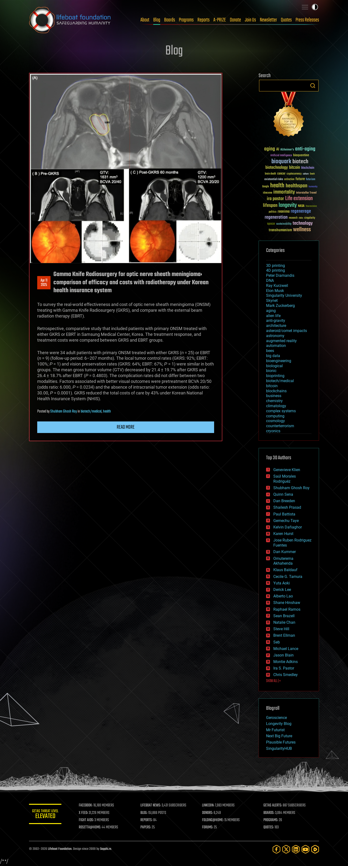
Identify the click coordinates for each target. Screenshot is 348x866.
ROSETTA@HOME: (91, 827)
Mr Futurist (275, 730)
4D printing (275, 270)
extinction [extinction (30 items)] (289, 179)
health (107, 411)
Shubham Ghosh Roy (63, 411)
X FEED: (84, 813)
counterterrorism (280, 426)
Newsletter (268, 20)
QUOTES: (269, 827)
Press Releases (307, 20)
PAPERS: (146, 827)
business (273, 395)
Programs (186, 20)
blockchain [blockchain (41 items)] (307, 168)
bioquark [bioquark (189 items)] (281, 161)
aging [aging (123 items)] (269, 149)
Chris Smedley (285, 674)
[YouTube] (305, 849)
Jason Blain (283, 655)
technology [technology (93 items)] (303, 223)
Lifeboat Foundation (60, 849)
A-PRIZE (219, 20)
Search (313, 85)
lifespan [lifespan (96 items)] (270, 205)
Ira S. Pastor (283, 668)
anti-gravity (275, 320)
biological (274, 366)
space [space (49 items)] (271, 224)
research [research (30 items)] (293, 218)
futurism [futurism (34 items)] (310, 179)
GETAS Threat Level (46, 814)
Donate (235, 20)
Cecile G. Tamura (287, 576)
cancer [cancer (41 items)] (281, 174)
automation (276, 345)
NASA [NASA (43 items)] (301, 206)
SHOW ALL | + (273, 681)
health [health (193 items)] (277, 185)
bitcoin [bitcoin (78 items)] (294, 167)
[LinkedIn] (296, 849)
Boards (169, 20)
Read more (126, 427)
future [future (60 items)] (300, 179)
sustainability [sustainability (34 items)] (283, 224)
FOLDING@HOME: (213, 820)
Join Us (250, 20)
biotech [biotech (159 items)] (300, 161)
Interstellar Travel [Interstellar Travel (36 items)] (306, 193)
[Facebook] (276, 849)
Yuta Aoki (281, 583)
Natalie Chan (284, 622)
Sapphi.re (105, 849)
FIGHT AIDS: (87, 820)
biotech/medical (91, 411)
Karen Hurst (283, 533)
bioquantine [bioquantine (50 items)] (301, 155)
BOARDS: (269, 813)
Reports (203, 20)
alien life (273, 315)
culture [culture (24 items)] (306, 174)
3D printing (275, 265)
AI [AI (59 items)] (277, 149)
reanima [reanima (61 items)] (284, 211)
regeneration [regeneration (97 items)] (276, 217)
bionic (271, 370)
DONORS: (208, 813)
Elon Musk (275, 290)
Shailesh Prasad (287, 507)
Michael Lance (285, 648)
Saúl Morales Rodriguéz (284, 479)
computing (275, 416)
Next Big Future (279, 736)
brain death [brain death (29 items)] (270, 174)
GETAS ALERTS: (273, 805)
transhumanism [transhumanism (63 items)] (280, 230)
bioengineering (278, 361)
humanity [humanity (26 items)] (313, 186)
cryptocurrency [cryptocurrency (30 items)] (294, 174)
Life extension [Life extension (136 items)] (299, 199)
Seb (276, 642)
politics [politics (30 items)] (272, 212)
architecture (276, 325)
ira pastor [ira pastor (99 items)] (275, 199)
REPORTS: (147, 820)
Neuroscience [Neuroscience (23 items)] (311, 206)
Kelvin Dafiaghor (287, 527)
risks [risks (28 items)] (301, 217)
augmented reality (281, 340)
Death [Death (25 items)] (312, 174)
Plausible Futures (281, 742)
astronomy (275, 335)
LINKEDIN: (209, 805)
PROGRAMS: (271, 820)
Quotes (286, 20)
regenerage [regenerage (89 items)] (301, 211)
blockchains (276, 391)
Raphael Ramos (286, 609)
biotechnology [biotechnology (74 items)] (276, 167)
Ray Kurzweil (277, 285)
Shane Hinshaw (286, 602)
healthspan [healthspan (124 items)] (296, 186)
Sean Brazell (284, 616)
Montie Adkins (285, 661)
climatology (276, 406)
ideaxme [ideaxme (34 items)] (267, 193)
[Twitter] (286, 849)
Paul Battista (284, 514)
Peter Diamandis (280, 275)
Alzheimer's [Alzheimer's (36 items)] (287, 150)
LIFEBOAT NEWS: (151, 805)
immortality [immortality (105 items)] (284, 192)
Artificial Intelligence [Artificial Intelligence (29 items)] (281, 155)
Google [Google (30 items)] (265, 186)
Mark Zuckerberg (280, 305)
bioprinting (275, 375)
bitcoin (272, 386)
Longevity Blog (278, 723)
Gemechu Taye (286, 520)
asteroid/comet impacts (286, 330)
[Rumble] (315, 849)
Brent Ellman (284, 635)
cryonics (273, 431)
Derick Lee (282, 589)
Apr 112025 (44, 282)
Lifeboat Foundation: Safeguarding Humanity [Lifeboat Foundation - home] (70, 20)
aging (271, 310)
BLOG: (144, 813)
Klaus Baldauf (285, 570)
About (144, 20)
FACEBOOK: (87, 805)
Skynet (272, 300)
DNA (270, 280)
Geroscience (276, 717)
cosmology (275, 421)
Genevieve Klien (286, 469)
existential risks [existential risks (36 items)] (273, 179)
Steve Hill (281, 629)
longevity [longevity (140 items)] (288, 205)
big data (273, 355)
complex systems (281, 411)
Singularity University (284, 295)
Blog (156, 20)
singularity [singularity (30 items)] (309, 218)
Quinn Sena (283, 494)
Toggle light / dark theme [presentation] (315, 7)
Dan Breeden (284, 501)
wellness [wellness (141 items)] (302, 230)
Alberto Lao (283, 596)
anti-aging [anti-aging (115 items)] (305, 149)
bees (270, 350)
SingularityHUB (279, 748)
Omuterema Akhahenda (283, 561)
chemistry (274, 401)
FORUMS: (208, 827)
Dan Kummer (284, 551)
